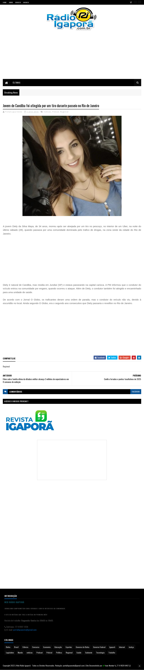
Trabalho (111, 652)
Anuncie (26, 2)
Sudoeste (88, 652)
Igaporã (112, 647)
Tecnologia (100, 652)
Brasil (16, 647)
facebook (136, 391)
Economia (47, 647)
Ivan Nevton (109, 665)
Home (4, 2)
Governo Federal (99, 647)
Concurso (35, 647)
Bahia (8, 647)
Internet (122, 647)
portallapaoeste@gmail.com (25, 629)
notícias (47, 112)
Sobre (11, 2)
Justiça (131, 647)
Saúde (78, 652)
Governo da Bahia (82, 647)
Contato (18, 2)
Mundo (20, 652)
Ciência (25, 647)
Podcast (40, 652)
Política (59, 652)
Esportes (69, 647)
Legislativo (10, 652)
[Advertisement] (72, 57)
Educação (58, 647)
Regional (64, 112)
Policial (55, 112)
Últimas (16, 82)
